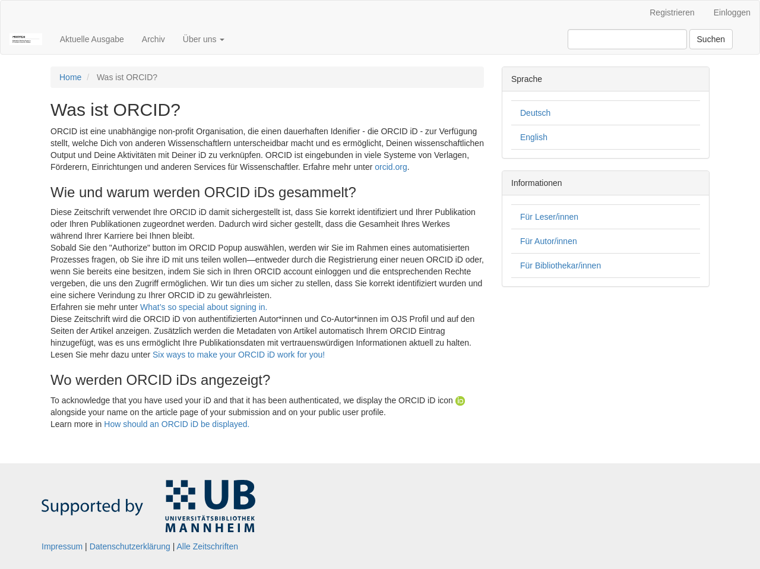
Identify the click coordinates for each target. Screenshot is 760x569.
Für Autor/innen (548, 241)
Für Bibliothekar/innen (560, 265)
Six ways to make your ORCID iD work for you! (239, 354)
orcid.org (391, 167)
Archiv (153, 39)
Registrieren (672, 12)
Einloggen (732, 12)
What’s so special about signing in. (204, 307)
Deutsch (535, 113)
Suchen (711, 39)
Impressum (62, 546)
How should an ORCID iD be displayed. (176, 424)
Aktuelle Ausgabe (92, 39)
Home (70, 77)
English (533, 137)
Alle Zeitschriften (207, 546)
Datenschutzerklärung (130, 546)
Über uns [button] (204, 39)
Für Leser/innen (549, 217)
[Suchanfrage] (627, 39)
